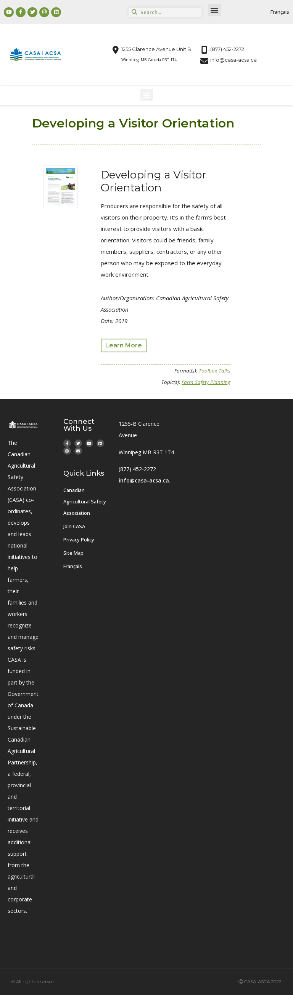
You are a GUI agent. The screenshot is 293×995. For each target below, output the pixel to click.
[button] (214, 10)
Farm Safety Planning (206, 382)
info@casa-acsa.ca (144, 480)
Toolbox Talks (214, 370)
